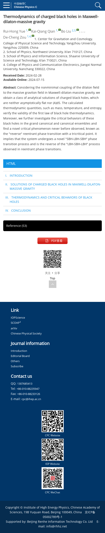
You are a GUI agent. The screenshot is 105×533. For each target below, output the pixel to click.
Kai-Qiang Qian (43, 31)
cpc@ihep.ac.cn (31, 399)
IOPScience (18, 317)
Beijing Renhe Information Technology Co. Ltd (60, 521)
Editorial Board (20, 356)
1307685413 (24, 383)
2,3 (74, 30)
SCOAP (16, 323)
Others (15, 361)
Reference (16, 226)
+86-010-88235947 (28, 389)
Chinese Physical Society (26, 333)
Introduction (19, 351)
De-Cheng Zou (14, 37)
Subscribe (17, 366)
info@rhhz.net (56, 526)
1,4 (29, 36)
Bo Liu (66, 31)
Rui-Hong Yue (14, 31)
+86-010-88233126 (28, 394)
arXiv (14, 328)
